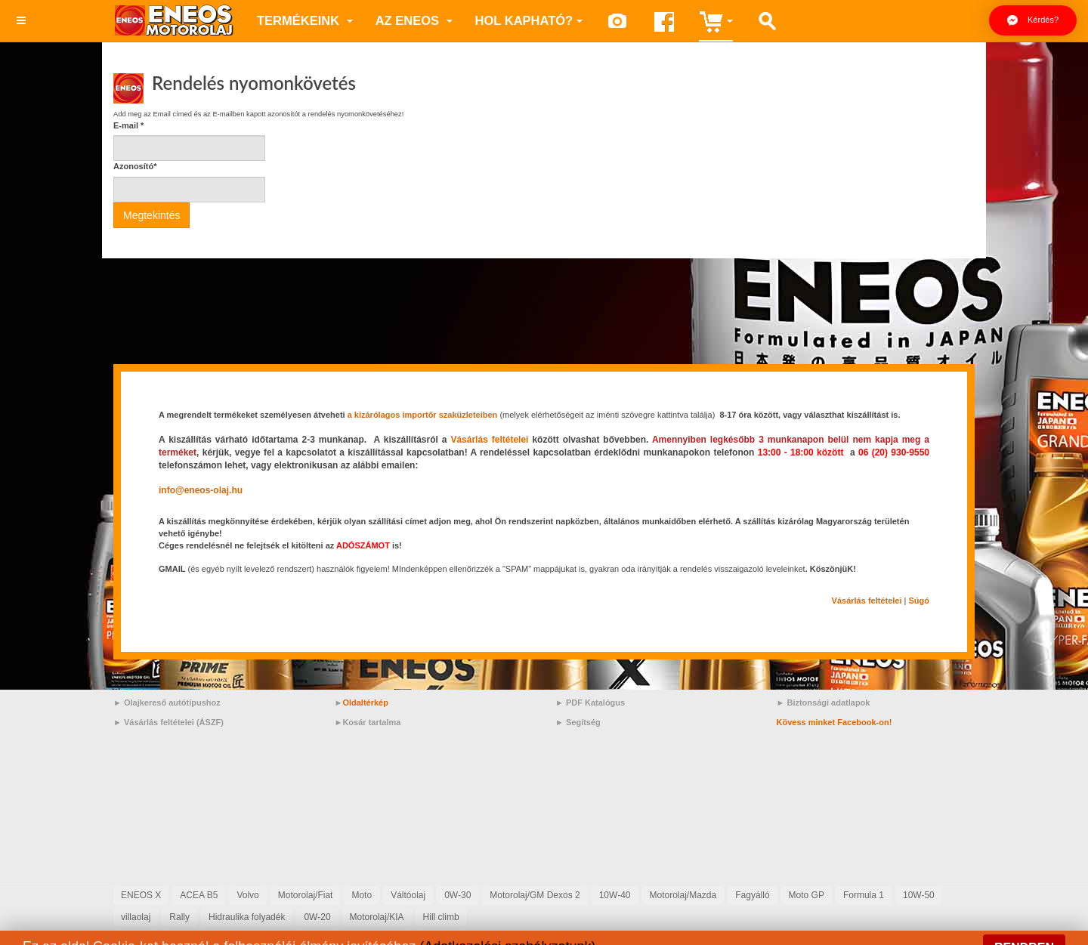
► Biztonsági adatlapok (823, 702)
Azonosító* (134, 166)
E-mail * (128, 125)
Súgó (919, 600)
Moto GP (806, 895)
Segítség (583, 722)
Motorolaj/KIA (377, 917)
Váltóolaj (408, 895)
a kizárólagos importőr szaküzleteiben (423, 414)
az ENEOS (414, 20)
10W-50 (919, 895)
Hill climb (441, 917)
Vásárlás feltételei (489, 439)
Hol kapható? (529, 20)
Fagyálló (752, 895)
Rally (179, 917)
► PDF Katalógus (590, 702)
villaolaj (135, 917)
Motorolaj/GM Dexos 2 (535, 895)
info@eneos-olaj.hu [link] (201, 490)
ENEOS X (141, 895)
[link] (205, 452)
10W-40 (615, 895)
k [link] (205, 452)
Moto (361, 895)
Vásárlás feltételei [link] (867, 600)
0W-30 (457, 895)
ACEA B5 (199, 895)
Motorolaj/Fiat (305, 895)
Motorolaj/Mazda (683, 895)
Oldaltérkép (365, 702)
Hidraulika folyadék (247, 917)
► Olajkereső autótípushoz (167, 702)
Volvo (247, 895)
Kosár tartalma (371, 722)
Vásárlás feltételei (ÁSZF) (174, 722)
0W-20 (317, 917)
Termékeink (305, 20)
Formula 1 (863, 895)
